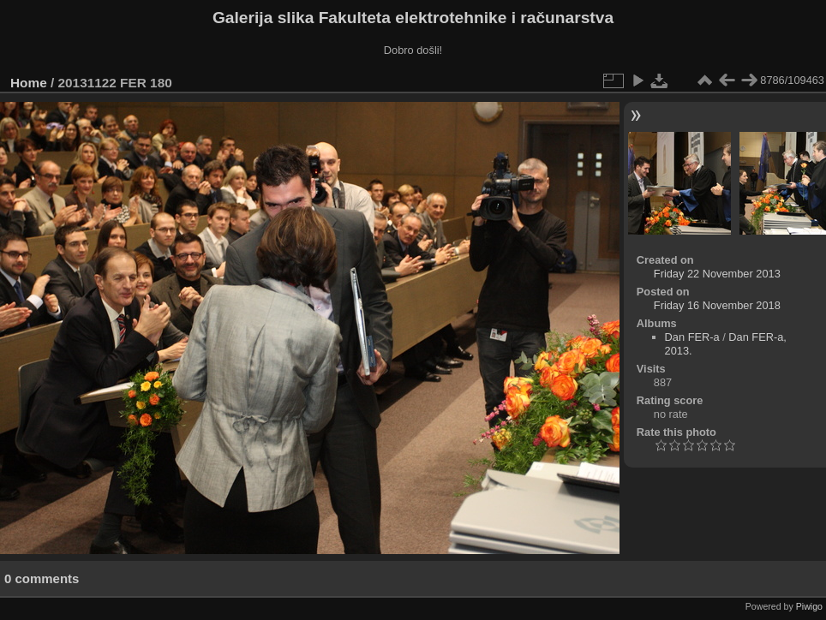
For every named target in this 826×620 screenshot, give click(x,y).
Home (28, 82)
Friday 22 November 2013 (717, 273)
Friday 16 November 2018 (717, 305)
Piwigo (809, 606)
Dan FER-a (692, 337)
